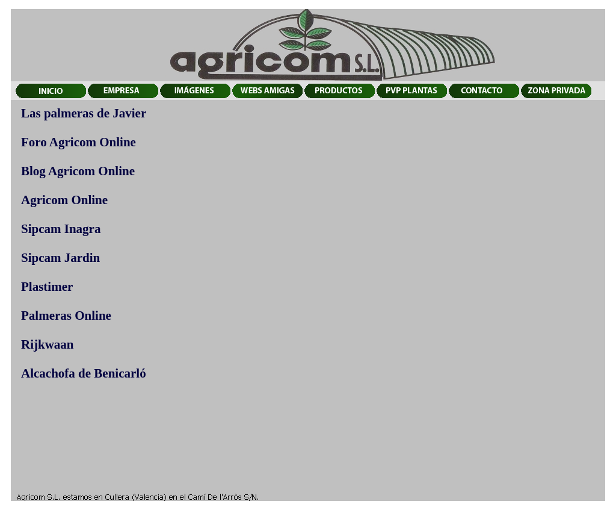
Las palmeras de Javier (83, 113)
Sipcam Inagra (60, 229)
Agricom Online (64, 200)
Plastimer (47, 286)
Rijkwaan (47, 344)
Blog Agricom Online (78, 171)
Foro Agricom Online (78, 142)
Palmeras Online (66, 315)
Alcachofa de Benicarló (83, 373)
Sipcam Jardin (60, 257)
